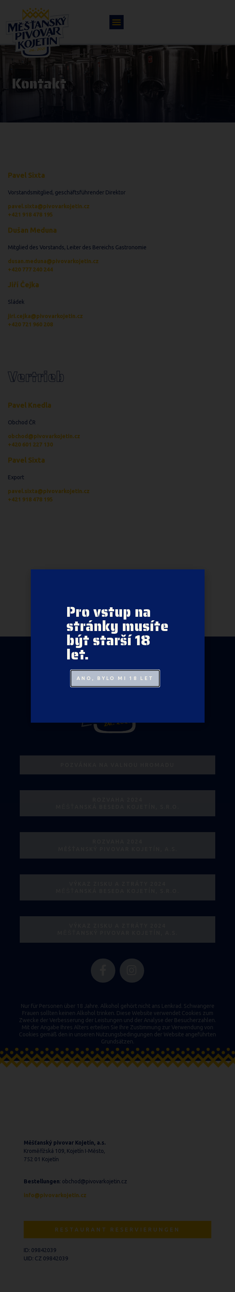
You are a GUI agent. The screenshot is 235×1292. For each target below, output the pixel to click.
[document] (117, 646)
